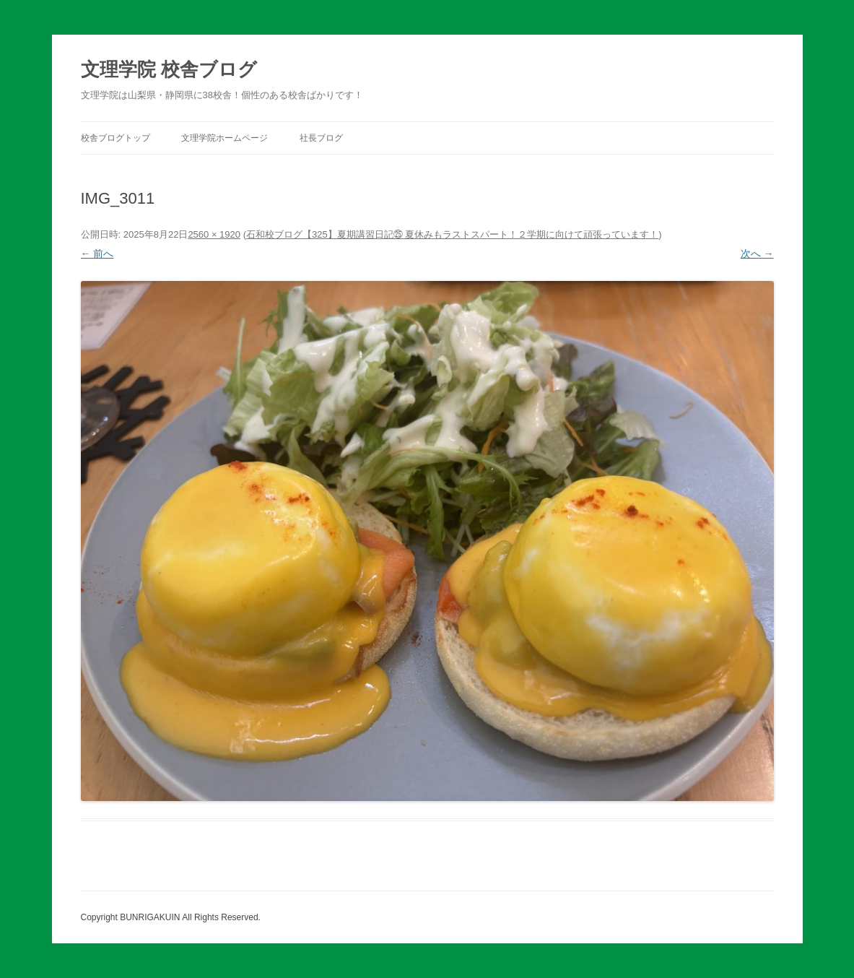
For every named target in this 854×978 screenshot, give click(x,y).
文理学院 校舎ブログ (169, 69)
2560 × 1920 (214, 234)
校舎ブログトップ (115, 138)
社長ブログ (321, 138)
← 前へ (97, 253)
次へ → (757, 253)
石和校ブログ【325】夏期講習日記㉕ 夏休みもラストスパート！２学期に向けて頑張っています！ (452, 234)
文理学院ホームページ (224, 138)
